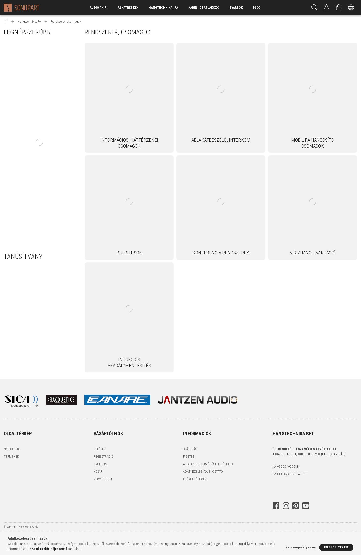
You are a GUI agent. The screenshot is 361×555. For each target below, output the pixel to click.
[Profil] (326, 7)
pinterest (295, 506)
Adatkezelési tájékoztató (203, 471)
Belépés (99, 449)
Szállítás (190, 449)
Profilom (100, 464)
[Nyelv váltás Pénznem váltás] (351, 7)
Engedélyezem (336, 547)
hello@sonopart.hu (292, 474)
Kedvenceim (102, 479)
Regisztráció (103, 456)
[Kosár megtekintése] (339, 7)
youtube (305, 506)
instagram (286, 506)
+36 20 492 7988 (287, 466)
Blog (257, 7)
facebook (276, 506)
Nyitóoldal (12, 449)
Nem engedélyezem (300, 547)
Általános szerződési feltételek (208, 464)
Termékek (11, 456)
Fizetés (188, 456)
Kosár (97, 471)
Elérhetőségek (195, 479)
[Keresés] (314, 7)
